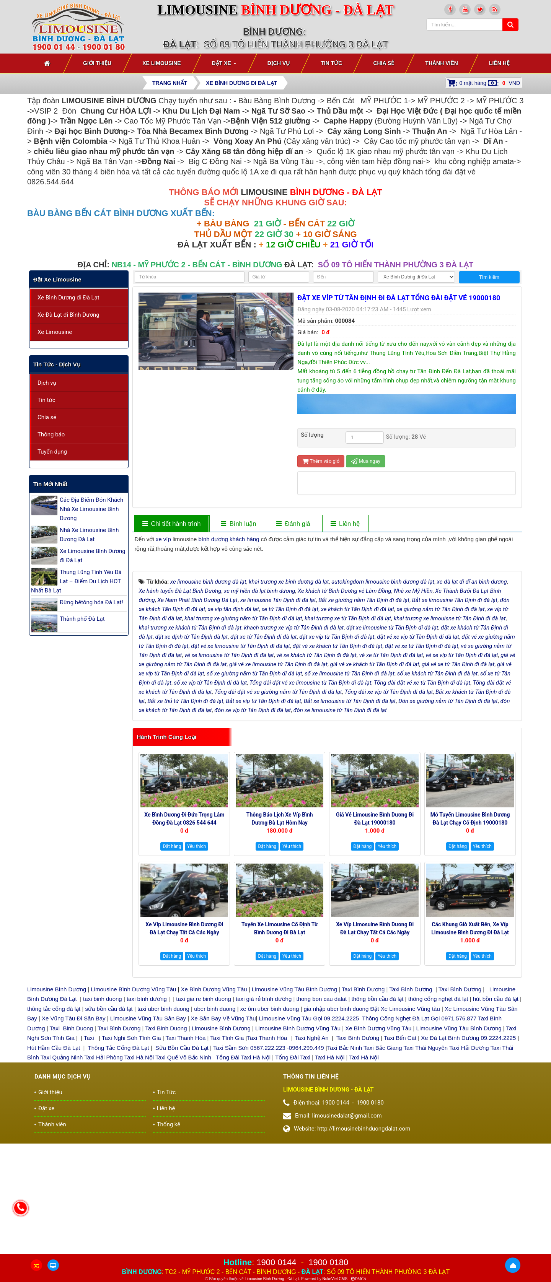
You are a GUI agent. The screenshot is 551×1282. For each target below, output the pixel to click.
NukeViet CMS (334, 1279)
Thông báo (51, 434)
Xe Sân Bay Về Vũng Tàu (223, 1137)
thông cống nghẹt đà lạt (439, 1118)
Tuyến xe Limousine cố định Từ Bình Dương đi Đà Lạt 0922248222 (279, 1051)
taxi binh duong (102, 1118)
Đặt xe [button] (224, 65)
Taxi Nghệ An (312, 1157)
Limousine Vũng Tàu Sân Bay (147, 1137)
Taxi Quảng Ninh (62, 1176)
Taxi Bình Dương (363, 1108)
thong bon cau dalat (323, 1118)
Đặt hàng (172, 965)
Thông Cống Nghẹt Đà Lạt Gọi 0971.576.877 (419, 1137)
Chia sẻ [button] (383, 63)
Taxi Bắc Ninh (344, 1166)
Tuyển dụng (52, 451)
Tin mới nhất (50, 484)
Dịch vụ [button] (278, 63)
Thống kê (169, 1243)
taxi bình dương (147, 1118)
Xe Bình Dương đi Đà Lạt (68, 297)
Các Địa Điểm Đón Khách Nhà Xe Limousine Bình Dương (91, 509)
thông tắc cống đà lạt (53, 1127)
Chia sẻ (46, 417)
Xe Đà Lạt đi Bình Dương (68, 314)
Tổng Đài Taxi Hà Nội (243, 1176)
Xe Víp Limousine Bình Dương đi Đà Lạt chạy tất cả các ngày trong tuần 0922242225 (184, 1051)
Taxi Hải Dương (469, 1166)
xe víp (163, 539)
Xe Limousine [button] (161, 63)
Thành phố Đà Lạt (82, 618)
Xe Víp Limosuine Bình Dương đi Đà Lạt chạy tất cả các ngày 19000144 (375, 1051)
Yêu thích (196, 965)
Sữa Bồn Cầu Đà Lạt (182, 1166)
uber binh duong (214, 1127)
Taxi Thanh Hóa (186, 1157)
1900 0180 (328, 1262)
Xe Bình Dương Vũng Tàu (215, 1108)
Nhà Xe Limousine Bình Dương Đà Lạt (89, 535)
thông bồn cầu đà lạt (376, 1118)
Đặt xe (46, 1227)
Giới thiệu (50, 1211)
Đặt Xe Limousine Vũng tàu (405, 1127)
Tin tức (46, 400)
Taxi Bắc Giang (383, 1166)
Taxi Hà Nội (139, 1176)
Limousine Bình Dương (56, 1108)
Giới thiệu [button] (97, 63)
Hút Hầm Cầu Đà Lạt (54, 1166)
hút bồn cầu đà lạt (496, 1118)
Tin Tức (166, 1211)
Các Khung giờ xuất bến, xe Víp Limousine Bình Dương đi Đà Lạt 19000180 (470, 1051)
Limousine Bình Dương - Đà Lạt (272, 1279)
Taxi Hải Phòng (103, 1176)
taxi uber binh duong (163, 1127)
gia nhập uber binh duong (335, 1127)
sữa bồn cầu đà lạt (108, 1127)
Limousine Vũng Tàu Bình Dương (294, 1108)
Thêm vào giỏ (320, 461)
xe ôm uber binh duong (269, 1127)
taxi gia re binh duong (203, 1118)
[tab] (171, 524)
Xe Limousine (54, 332)
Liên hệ (166, 1227)
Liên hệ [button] (499, 63)
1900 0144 (276, 1262)
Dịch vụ (46, 382)
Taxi (90, 1157)
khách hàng (244, 539)
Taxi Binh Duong (71, 1147)
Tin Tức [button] (331, 63)
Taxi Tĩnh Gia (226, 1157)
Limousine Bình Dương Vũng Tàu (134, 1108)
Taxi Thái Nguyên (425, 1166)
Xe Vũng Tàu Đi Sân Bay (74, 1137)
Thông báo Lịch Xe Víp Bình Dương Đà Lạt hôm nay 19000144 (279, 942)
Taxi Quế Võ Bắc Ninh (183, 1176)
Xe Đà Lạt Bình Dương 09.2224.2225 (468, 1157)
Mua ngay (365, 461)
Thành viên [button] (441, 63)
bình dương (213, 539)
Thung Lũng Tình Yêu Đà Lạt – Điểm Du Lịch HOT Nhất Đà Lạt (76, 581)
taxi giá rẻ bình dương (263, 1118)
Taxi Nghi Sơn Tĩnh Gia (130, 1157)
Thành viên (52, 1243)
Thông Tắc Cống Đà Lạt (118, 1166)
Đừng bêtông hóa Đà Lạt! (91, 602)
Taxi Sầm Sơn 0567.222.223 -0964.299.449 (268, 1166)
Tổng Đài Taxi (293, 1176)
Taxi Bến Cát (400, 1157)
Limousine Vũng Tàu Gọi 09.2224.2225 (309, 1137)
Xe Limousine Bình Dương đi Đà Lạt (93, 556)
